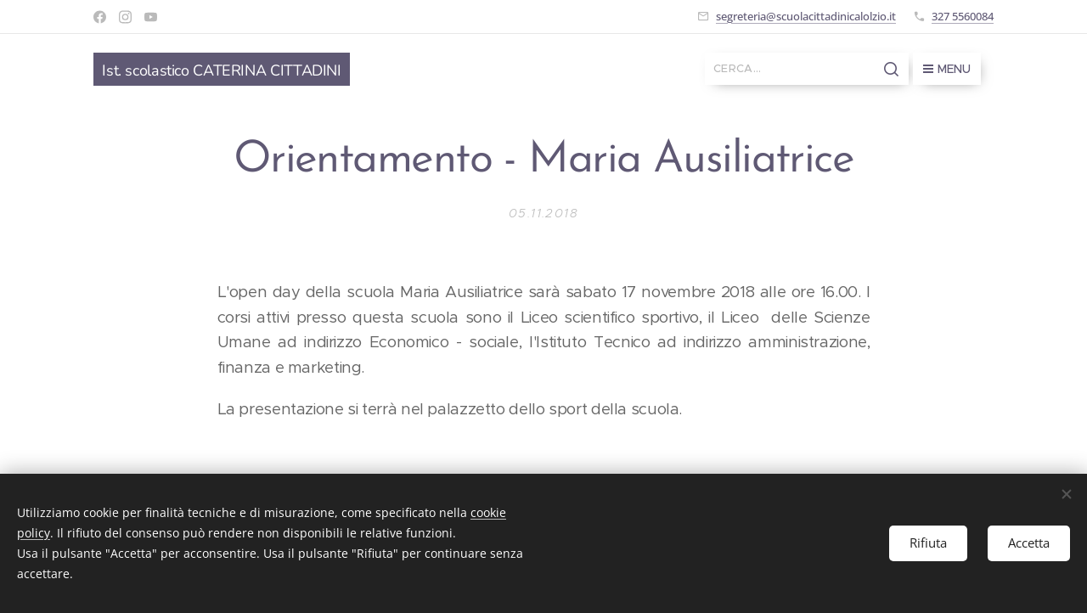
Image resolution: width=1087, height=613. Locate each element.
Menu (947, 68)
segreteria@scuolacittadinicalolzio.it (806, 16)
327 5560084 (963, 16)
